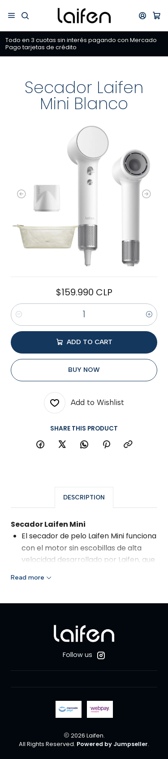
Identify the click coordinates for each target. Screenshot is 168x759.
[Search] (25, 15)
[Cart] (157, 15)
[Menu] (11, 15)
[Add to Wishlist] (84, 403)
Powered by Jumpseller (112, 744)
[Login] (143, 15)
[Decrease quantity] (18, 314)
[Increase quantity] (149, 314)
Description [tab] (84, 504)
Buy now (84, 370)
